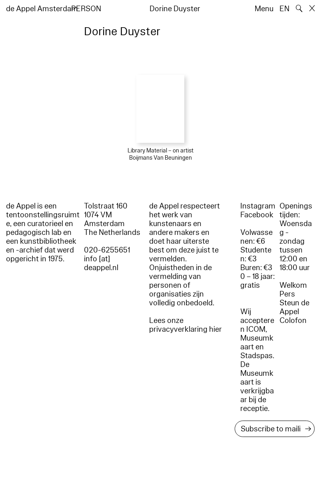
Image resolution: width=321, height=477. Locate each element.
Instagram (257, 206)
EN (284, 9)
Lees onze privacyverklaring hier (185, 325)
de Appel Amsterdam (42, 9)
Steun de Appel (294, 307)
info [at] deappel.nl (101, 263)
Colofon (293, 320)
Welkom (293, 285)
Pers (287, 294)
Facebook (256, 215)
